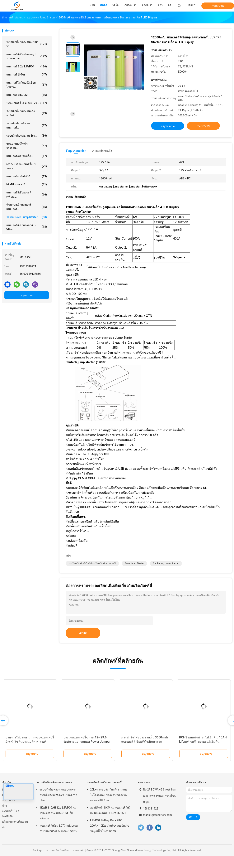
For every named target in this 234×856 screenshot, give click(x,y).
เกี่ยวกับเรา (8, 800)
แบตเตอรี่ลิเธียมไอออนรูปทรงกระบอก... (26, 56)
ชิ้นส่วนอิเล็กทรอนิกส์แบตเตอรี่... (26, 207)
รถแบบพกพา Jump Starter (26, 217)
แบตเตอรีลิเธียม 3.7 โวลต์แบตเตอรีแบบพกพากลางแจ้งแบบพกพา (59, 828)
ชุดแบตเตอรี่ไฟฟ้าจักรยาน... (26, 145)
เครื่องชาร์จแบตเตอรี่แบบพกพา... (26, 166)
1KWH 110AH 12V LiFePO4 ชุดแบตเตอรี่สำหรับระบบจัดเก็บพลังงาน (58, 813)
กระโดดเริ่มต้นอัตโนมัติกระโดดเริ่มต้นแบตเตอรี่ (92, 563)
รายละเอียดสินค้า (101, 150)
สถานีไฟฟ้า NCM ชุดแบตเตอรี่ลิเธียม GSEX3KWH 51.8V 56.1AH (110, 810)
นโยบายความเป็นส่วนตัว (15, 824)
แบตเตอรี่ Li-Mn (26, 74)
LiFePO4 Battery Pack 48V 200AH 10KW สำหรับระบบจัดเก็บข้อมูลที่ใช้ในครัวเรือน (109, 826)
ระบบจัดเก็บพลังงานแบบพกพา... (26, 44)
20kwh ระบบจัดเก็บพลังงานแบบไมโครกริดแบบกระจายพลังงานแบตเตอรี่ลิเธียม (109, 795)
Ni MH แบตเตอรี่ (26, 184)
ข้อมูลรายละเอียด (76, 150)
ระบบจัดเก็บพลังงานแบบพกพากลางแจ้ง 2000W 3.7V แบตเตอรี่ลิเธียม (58, 795)
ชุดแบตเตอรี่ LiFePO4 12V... (26, 103)
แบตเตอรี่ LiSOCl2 (26, 95)
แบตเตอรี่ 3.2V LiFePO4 (26, 66)
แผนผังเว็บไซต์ (10, 811)
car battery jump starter (166, 563)
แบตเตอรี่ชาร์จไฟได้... (26, 176)
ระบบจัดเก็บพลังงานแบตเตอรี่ (104, 782)
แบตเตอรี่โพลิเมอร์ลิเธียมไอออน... (26, 84)
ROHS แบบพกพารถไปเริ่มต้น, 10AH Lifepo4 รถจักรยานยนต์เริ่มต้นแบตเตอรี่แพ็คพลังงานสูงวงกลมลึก (203, 742)
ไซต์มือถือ (7, 816)
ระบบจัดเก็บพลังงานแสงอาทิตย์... (26, 113)
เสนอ (83, 633)
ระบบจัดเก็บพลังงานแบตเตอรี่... (26, 125)
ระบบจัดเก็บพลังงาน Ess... (26, 136)
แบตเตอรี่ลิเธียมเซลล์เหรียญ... (26, 194)
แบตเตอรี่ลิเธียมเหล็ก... (26, 156)
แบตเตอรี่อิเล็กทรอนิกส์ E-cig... (26, 227)
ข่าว (4, 805)
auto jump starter (134, 563)
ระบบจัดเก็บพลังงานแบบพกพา (54, 782)
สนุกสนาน (218, 5)
